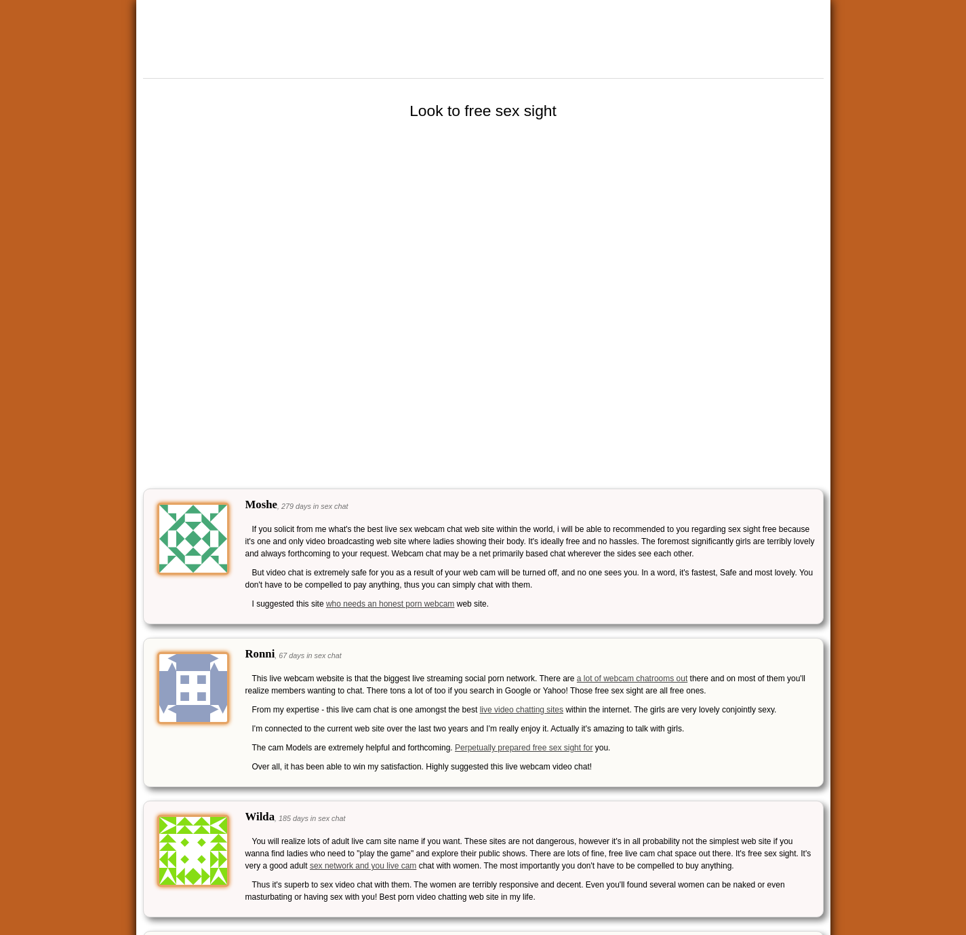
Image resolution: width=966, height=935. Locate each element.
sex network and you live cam (363, 866)
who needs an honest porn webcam (390, 604)
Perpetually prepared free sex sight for (523, 747)
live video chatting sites (521, 709)
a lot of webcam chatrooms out (632, 678)
